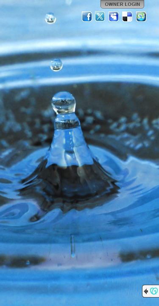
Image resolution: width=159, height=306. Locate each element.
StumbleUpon (141, 17)
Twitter (100, 17)
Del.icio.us (128, 17)
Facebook (87, 17)
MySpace (114, 17)
